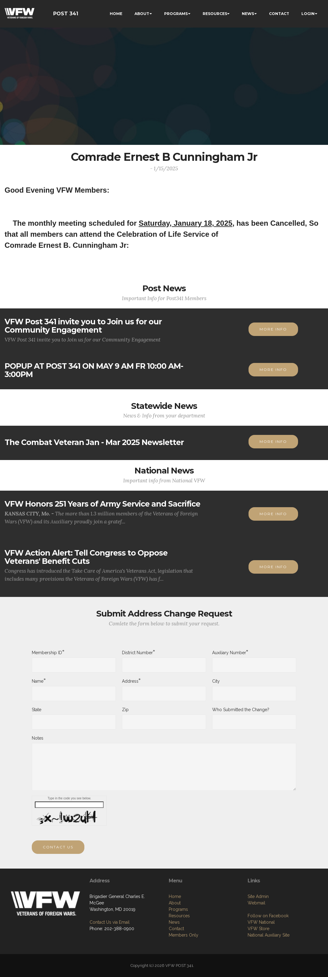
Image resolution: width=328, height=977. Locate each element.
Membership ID (47, 658)
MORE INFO (273, 341)
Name (37, 687)
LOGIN (308, 13)
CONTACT (279, 13)
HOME (116, 13)
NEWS (248, 13)
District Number (137, 658)
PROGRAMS (176, 13)
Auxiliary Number (229, 658)
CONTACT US (58, 859)
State (36, 715)
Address (130, 687)
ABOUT (142, 13)
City (216, 687)
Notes (37, 743)
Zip (125, 715)
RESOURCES (215, 13)
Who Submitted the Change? (240, 715)
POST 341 (65, 14)
